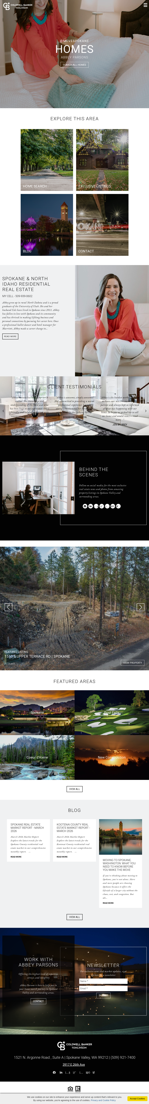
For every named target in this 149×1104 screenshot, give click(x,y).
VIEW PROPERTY (132, 662)
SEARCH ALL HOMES (74, 64)
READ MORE (16, 857)
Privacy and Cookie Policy (103, 1100)
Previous (3, 411)
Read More (10, 336)
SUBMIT (103, 995)
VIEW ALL (74, 789)
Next (145, 411)
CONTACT (38, 1001)
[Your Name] (103, 981)
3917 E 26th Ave (74, 1064)
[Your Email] (103, 988)
